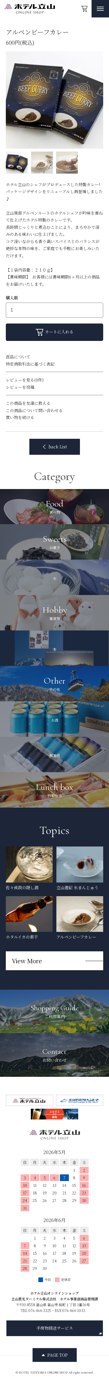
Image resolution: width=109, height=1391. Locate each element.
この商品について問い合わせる (34, 410)
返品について (18, 357)
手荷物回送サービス (69, 1330)
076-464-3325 (39, 1310)
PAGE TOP (57, 1355)
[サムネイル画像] (17, 162)
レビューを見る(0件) (25, 380)
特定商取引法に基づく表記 (30, 364)
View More (27, 961)
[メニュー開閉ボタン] (100, 8)
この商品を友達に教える (28, 403)
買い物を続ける (20, 417)
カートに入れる (54, 332)
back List (54, 447)
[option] (54, 100)
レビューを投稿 (20, 387)
